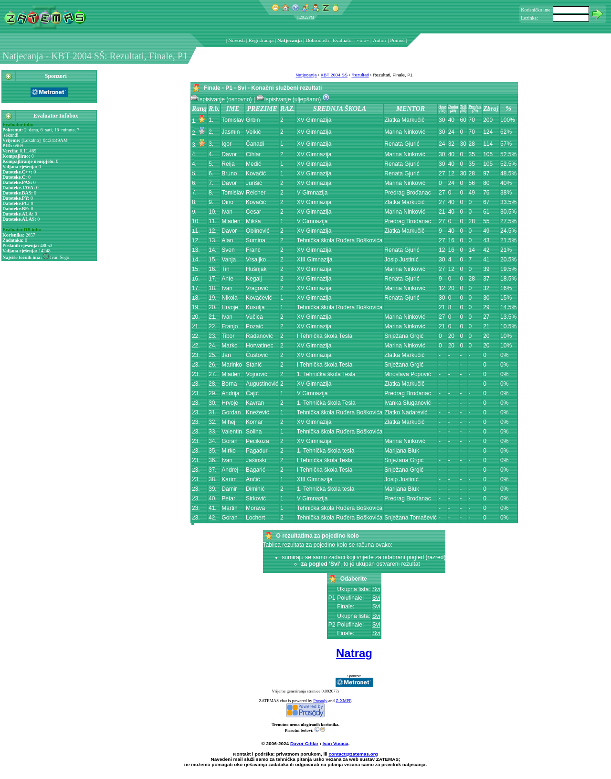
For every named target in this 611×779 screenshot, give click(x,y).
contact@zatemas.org (353, 754)
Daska (453, 107)
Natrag (354, 653)
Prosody (320, 700)
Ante (442, 107)
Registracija (261, 40)
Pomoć (397, 40)
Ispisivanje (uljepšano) (289, 99)
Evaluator (343, 40)
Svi (376, 589)
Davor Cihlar (304, 743)
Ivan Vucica (335, 743)
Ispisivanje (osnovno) (221, 99)
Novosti (236, 40)
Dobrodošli (317, 40)
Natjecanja (289, 40)
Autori (380, 40)
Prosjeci (475, 107)
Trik (463, 107)
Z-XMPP (343, 700)
